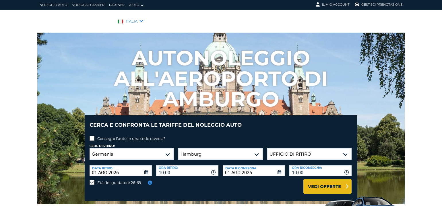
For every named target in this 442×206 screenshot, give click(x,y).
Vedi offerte (324, 182)
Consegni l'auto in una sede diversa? (131, 134)
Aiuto (136, 5)
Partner (117, 5)
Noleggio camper (88, 5)
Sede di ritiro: (102, 142)
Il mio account (332, 5)
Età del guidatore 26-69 (119, 178)
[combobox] (187, 166)
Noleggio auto (53, 5)
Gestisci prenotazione (378, 5)
